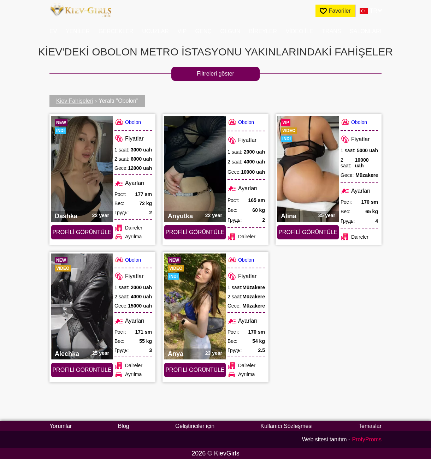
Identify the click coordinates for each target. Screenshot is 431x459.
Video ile (299, 31)
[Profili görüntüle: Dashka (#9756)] (82, 169)
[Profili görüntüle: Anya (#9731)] (195, 306)
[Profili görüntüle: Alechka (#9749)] (82, 306)
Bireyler (263, 31)
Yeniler (78, 31)
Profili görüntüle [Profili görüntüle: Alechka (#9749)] (81, 370)
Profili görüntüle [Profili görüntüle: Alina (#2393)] (307, 232)
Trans (331, 31)
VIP (182, 31)
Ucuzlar (155, 31)
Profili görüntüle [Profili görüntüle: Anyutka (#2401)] (194, 232)
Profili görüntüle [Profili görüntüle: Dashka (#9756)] (81, 232)
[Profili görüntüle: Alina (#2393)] (308, 169)
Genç (203, 31)
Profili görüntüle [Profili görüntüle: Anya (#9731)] (194, 370)
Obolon (127, 122)
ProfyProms (367, 439)
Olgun (230, 31)
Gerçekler (116, 31)
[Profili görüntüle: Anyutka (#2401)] (195, 169)
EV (53, 31)
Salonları (366, 31)
